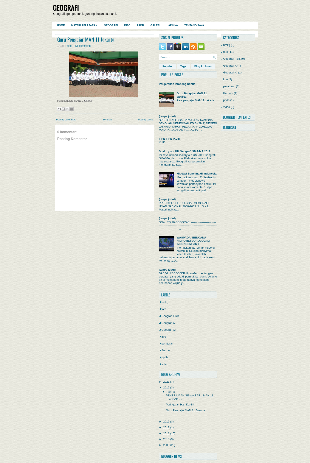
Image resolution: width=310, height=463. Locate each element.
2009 (166, 445)
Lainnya (172, 25)
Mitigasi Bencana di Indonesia (197, 173)
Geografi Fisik (170, 316)
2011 (166, 433)
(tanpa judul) (167, 116)
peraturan (167, 343)
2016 (166, 387)
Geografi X (168, 322)
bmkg (164, 302)
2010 (166, 439)
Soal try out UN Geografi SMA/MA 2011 (184, 151)
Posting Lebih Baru (66, 119)
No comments (83, 45)
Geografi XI (168, 329)
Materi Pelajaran (84, 25)
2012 (166, 427)
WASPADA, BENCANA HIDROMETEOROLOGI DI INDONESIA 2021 (193, 241)
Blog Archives (203, 66)
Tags (183, 66)
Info (127, 25)
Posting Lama (145, 119)
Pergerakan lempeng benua (177, 84)
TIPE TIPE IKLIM (169, 138)
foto (69, 45)
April (169, 391)
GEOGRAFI (66, 8)
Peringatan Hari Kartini (180, 404)
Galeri (155, 25)
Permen (166, 350)
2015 (166, 421)
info (163, 336)
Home (61, 25)
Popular (167, 66)
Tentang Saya (194, 25)
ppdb (164, 357)
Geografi (111, 25)
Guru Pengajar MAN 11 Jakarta (85, 39)
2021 (166, 381)
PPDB (140, 25)
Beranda (107, 119)
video (164, 364)
